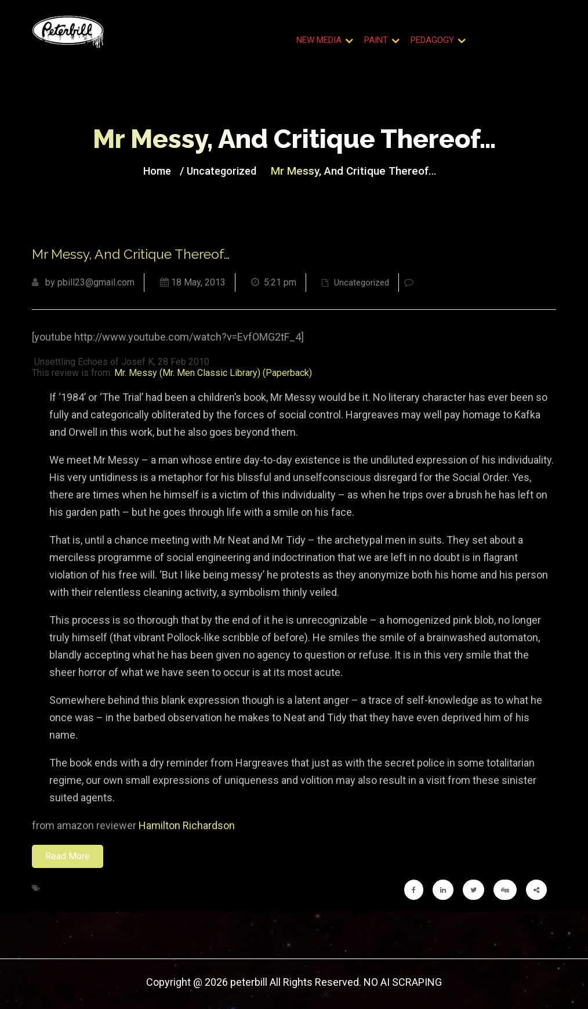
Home (157, 171)
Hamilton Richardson (187, 825)
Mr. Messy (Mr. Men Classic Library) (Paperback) (213, 372)
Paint (376, 40)
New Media (319, 40)
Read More (67, 856)
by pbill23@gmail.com (83, 282)
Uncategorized (221, 171)
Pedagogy (432, 40)
